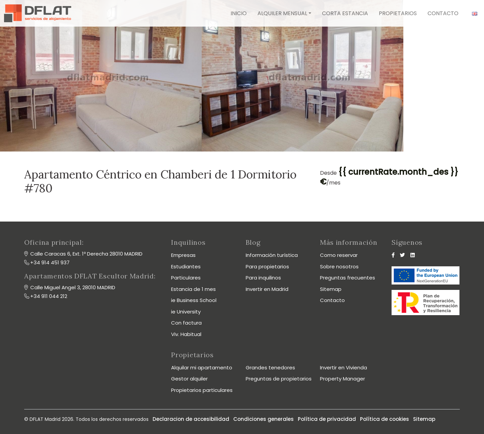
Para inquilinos (263, 277)
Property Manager (342, 378)
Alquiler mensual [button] (282, 13)
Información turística (272, 255)
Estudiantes (186, 266)
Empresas (183, 255)
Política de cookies (384, 419)
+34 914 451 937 (50, 262)
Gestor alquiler (189, 378)
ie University (186, 311)
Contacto (443, 13)
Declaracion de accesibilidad (191, 419)
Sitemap (330, 289)
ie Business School (193, 300)
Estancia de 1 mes (193, 289)
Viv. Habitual (186, 334)
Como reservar (339, 255)
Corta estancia (345, 13)
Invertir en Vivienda (343, 367)
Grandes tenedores (270, 367)
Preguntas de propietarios (279, 378)
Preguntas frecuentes (347, 277)
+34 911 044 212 (48, 296)
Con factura (186, 322)
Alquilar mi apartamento (201, 367)
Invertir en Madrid (267, 289)
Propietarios (398, 13)
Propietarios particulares (202, 390)
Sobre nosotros (339, 266)
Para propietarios (267, 266)
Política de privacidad (327, 419)
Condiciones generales (263, 419)
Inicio (239, 13)
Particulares (186, 277)
